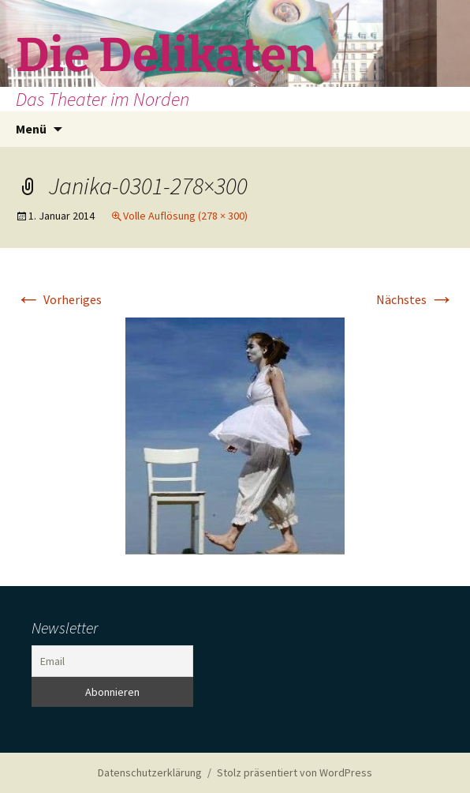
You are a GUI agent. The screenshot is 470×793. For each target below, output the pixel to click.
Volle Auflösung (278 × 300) (185, 216)
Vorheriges (59, 299)
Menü (31, 129)
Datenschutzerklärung (150, 772)
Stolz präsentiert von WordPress (294, 772)
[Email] (112, 661)
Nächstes (415, 299)
